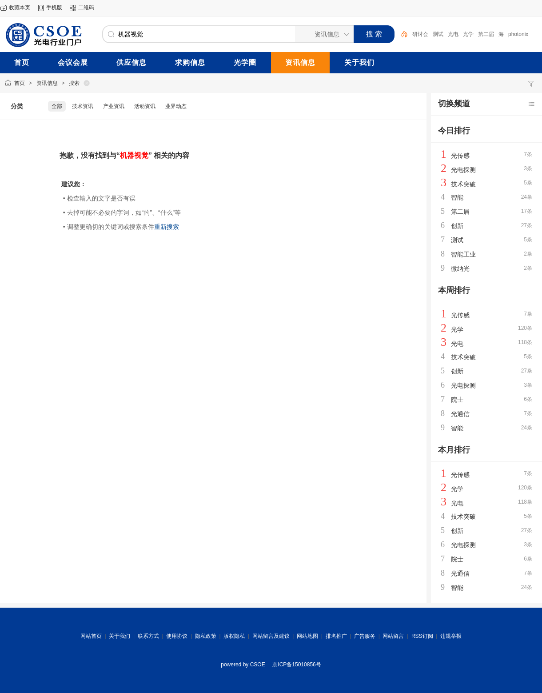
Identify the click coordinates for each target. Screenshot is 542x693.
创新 (457, 225)
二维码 (86, 7)
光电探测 (463, 169)
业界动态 (176, 106)
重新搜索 (166, 226)
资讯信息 (47, 83)
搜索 (74, 83)
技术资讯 (82, 106)
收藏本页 (19, 7)
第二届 (486, 34)
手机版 (54, 7)
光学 (468, 34)
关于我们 (119, 636)
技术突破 (463, 184)
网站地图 (307, 636)
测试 (438, 34)
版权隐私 (234, 636)
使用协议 (176, 636)
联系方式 (148, 636)
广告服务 (364, 636)
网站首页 (91, 636)
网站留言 (393, 636)
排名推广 (336, 636)
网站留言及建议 (271, 636)
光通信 (460, 413)
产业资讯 (113, 106)
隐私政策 (205, 636)
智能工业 (463, 254)
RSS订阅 (422, 636)
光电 (453, 34)
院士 (457, 399)
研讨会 (420, 34)
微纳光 (460, 268)
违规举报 (451, 636)
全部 (57, 106)
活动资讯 (144, 106)
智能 (457, 197)
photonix (518, 34)
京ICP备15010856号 (296, 664)
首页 (19, 83)
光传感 (460, 155)
